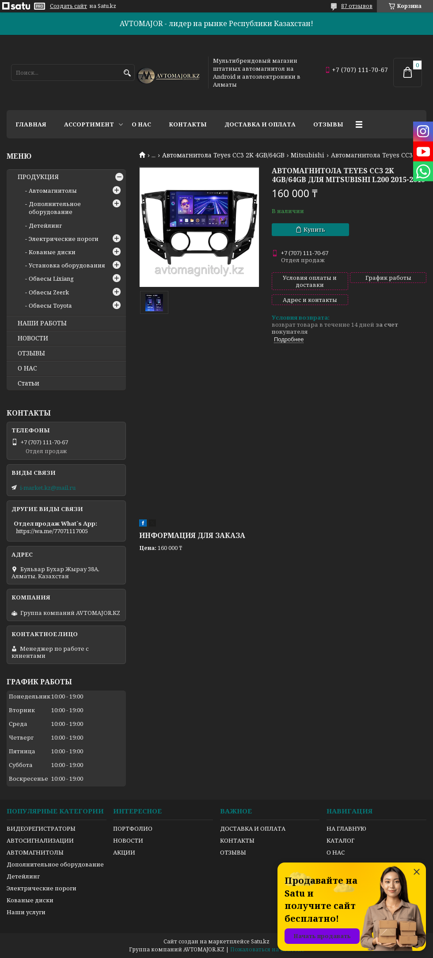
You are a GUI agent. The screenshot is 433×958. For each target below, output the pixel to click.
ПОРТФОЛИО (132, 828)
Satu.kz (260, 941)
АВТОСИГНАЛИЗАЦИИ (40, 840)
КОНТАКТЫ (237, 840)
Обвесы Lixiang (51, 278)
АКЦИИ (124, 852)
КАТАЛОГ (340, 840)
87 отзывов (356, 6)
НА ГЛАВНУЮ (346, 828)
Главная (30, 124)
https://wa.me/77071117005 (52, 530)
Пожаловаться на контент (267, 949)
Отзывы (328, 124)
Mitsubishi (307, 155)
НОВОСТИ (33, 338)
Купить (314, 229)
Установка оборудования (67, 265)
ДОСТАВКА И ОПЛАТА (252, 828)
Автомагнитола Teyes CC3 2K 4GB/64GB (223, 155)
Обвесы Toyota (50, 305)
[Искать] (127, 73)
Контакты (188, 124)
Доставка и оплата (260, 124)
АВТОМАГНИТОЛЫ (35, 852)
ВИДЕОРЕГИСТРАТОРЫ (41, 828)
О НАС (27, 368)
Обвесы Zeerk (49, 292)
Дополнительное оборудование (55, 208)
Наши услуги (26, 912)
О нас (141, 124)
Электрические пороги (64, 239)
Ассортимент (89, 124)
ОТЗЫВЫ (31, 353)
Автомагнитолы (53, 191)
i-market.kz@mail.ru (48, 487)
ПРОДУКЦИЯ (38, 177)
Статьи (28, 383)
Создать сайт (68, 6)
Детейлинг (45, 225)
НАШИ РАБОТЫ (42, 323)
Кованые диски (52, 252)
